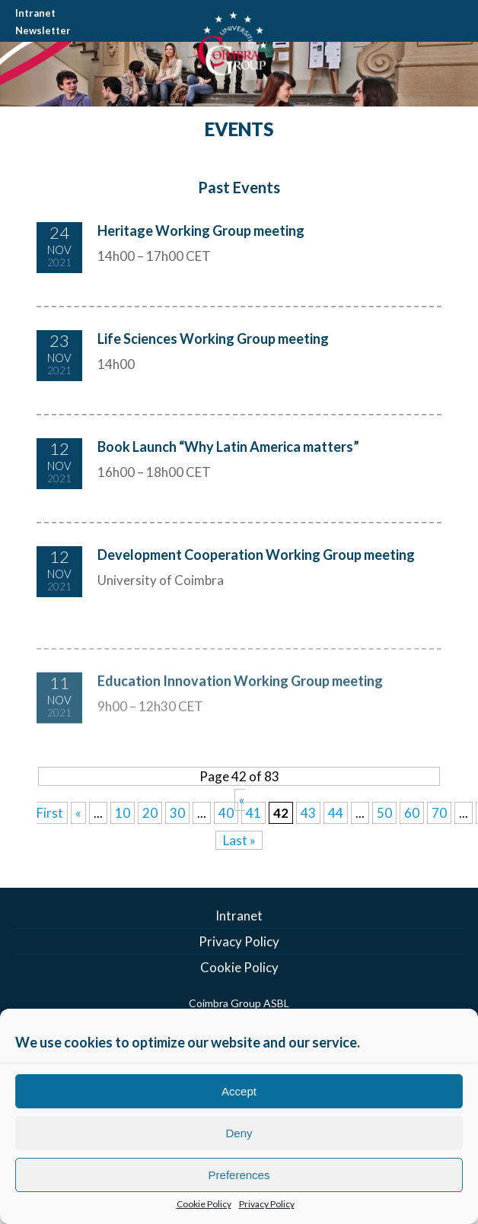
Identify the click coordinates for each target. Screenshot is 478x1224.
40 (226, 813)
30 (177, 813)
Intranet (35, 13)
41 (253, 813)
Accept (239, 1091)
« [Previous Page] (78, 813)
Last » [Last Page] (239, 840)
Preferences (239, 1174)
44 (335, 813)
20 (150, 813)
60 (411, 813)
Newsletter (43, 30)
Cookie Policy (204, 1204)
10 (122, 813)
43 (308, 813)
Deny (238, 1133)
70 (439, 813)
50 (384, 813)
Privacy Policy (267, 1204)
